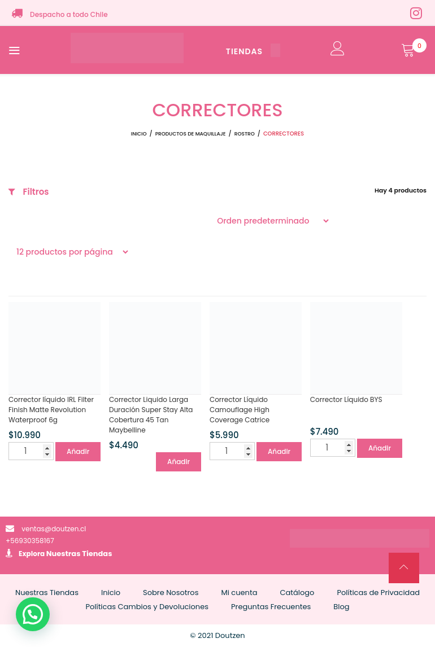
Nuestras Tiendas (79, 553)
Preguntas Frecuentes (271, 606)
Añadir (78, 451)
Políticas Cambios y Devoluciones (146, 606)
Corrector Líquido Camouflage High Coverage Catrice (239, 410)
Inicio (139, 133)
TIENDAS (253, 51)
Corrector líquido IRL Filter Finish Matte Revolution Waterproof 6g (51, 410)
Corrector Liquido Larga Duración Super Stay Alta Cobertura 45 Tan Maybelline (151, 415)
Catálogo (297, 592)
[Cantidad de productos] (31, 451)
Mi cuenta (239, 592)
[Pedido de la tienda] (269, 221)
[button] (33, 614)
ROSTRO (244, 133)
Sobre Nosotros (170, 592)
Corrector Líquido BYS (346, 399)
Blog (341, 606)
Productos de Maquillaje (190, 133)
